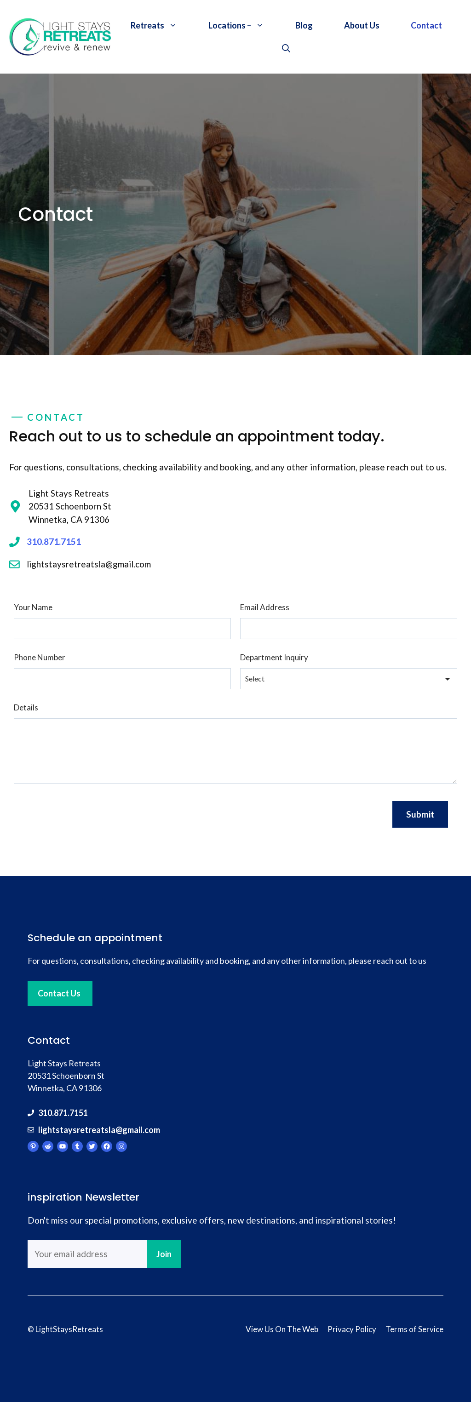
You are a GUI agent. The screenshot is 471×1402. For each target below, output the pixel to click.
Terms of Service (414, 1329)
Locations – (244, 25)
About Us (361, 25)
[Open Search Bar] (286, 48)
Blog (304, 25)
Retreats (162, 25)
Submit (420, 814)
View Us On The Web (282, 1329)
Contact (426, 25)
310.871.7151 (54, 541)
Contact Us (59, 993)
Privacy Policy (351, 1329)
